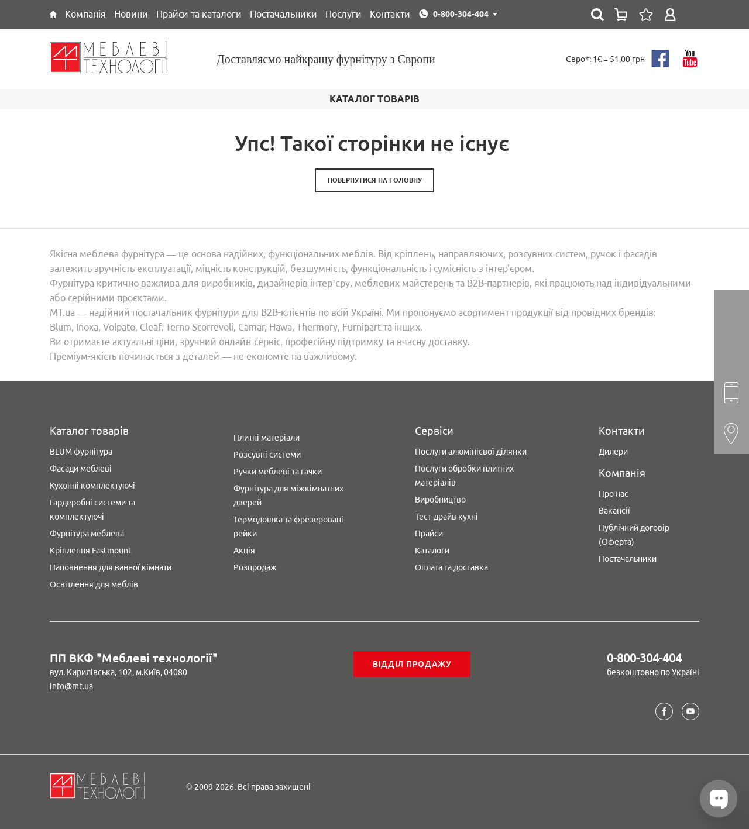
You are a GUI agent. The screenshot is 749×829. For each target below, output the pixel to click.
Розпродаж (255, 567)
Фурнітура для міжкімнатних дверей (288, 495)
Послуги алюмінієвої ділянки (471, 451)
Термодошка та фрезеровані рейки (288, 526)
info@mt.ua (71, 686)
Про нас (613, 493)
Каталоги (432, 550)
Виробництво (440, 499)
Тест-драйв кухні (446, 516)
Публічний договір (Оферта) (634, 534)
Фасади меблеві (81, 468)
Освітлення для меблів (94, 584)
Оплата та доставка (451, 567)
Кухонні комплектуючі (92, 485)
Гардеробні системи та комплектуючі (92, 509)
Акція (244, 550)
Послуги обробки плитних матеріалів (464, 475)
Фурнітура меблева (87, 533)
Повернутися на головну (375, 180)
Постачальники (628, 558)
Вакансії (614, 510)
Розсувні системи (267, 454)
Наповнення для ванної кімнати (110, 567)
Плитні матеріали (266, 437)
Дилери (613, 451)
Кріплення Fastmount (91, 550)
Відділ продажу (412, 664)
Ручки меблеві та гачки (277, 471)
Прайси (429, 533)
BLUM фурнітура (81, 451)
